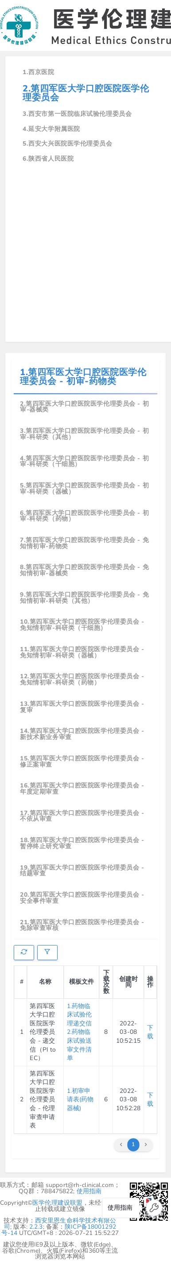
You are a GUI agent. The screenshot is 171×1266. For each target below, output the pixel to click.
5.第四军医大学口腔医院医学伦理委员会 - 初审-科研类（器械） (84, 488)
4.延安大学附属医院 (51, 129)
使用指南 (89, 1191)
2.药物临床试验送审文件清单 (79, 1045)
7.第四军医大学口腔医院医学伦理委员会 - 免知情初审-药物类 (84, 543)
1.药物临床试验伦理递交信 (79, 1015)
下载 (150, 1032)
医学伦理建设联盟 (57, 1203)
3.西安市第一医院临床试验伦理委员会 (77, 114)
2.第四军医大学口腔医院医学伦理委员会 (86, 93)
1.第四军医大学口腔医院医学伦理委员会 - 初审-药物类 (83, 376)
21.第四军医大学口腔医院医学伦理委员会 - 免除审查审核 (82, 925)
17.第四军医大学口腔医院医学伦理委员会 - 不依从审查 (82, 816)
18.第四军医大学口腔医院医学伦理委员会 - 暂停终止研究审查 (82, 843)
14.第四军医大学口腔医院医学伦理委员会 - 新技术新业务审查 (82, 734)
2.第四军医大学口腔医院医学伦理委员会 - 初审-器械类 (84, 407)
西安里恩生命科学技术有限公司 (60, 1223)
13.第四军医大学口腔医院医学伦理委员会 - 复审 (82, 707)
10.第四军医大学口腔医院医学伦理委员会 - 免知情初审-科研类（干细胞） (82, 624)
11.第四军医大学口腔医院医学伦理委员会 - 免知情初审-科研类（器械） (82, 652)
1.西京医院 (38, 72)
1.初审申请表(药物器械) (80, 1099)
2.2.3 (36, 1226)
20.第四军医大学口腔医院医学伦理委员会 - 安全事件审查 (82, 897)
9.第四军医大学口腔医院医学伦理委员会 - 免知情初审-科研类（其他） (84, 597)
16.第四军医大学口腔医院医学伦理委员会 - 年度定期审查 (82, 788)
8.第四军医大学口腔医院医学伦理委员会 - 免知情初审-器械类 (84, 570)
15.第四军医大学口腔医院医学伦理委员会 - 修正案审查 (82, 761)
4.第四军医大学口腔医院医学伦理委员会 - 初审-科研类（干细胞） (84, 461)
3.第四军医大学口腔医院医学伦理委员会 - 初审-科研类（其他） (84, 434)
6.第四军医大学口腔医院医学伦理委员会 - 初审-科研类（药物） (84, 516)
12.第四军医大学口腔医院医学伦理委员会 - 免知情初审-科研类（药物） (82, 679)
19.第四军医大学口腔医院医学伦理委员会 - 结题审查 (82, 870)
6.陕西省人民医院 (48, 158)
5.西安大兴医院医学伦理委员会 (67, 143)
